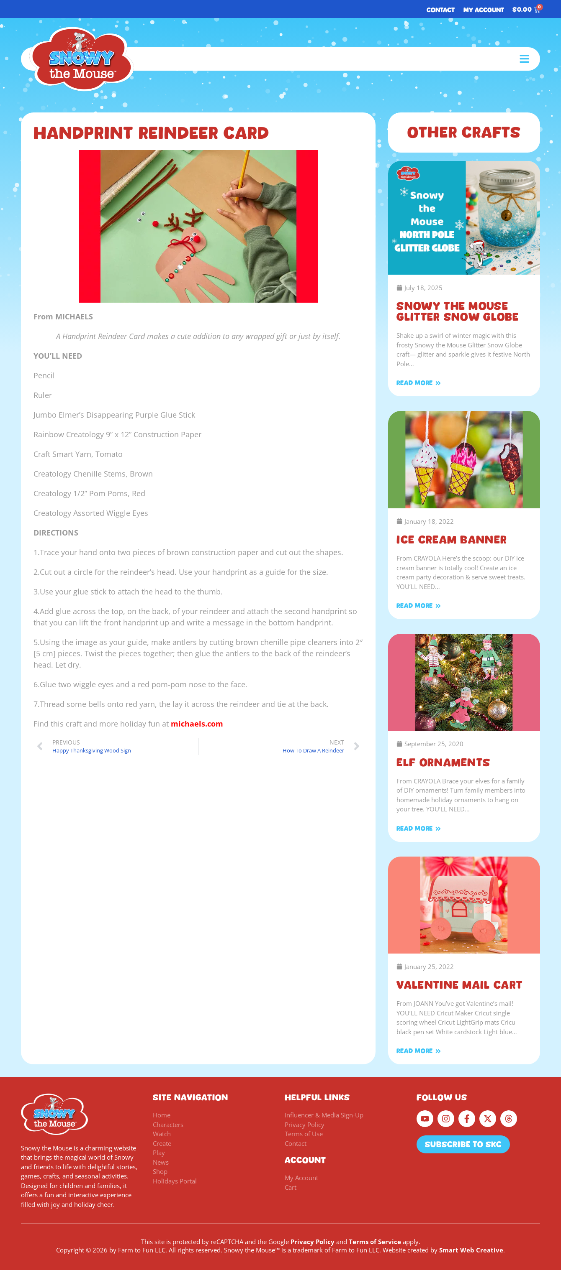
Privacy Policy (313, 1241)
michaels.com (197, 724)
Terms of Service (375, 1241)
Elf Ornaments (443, 762)
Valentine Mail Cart (459, 985)
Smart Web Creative (471, 1250)
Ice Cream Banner (451, 540)
